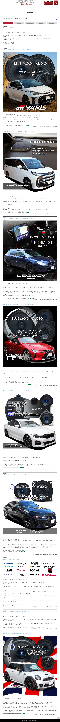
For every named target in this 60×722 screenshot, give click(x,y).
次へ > (56, 716)
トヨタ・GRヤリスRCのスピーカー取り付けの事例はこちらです (14, 125)
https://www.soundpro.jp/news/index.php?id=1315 (48, 44)
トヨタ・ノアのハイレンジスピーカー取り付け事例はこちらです (14, 212)
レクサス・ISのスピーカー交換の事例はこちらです (12, 551)
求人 (56, 3)
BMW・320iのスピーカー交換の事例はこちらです (11, 467)
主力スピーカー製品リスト (7, 583)
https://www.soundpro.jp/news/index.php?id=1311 (48, 385)
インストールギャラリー (24, 619)
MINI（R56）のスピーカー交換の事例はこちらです (12, 713)
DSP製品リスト (36, 586)
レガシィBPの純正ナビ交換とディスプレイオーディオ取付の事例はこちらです (16, 298)
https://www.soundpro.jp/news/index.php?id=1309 (48, 554)
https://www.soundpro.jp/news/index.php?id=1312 (48, 299)
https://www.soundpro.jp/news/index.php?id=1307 (48, 628)
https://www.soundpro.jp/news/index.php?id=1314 (48, 126)
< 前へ (4, 716)
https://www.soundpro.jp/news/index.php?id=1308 (48, 606)
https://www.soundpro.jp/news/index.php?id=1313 (48, 213)
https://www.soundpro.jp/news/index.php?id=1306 (48, 714)
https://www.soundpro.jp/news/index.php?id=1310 (48, 469)
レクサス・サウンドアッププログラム (30, 375)
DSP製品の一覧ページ (10, 623)
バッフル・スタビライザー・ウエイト (46, 710)
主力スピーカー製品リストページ (9, 43)
